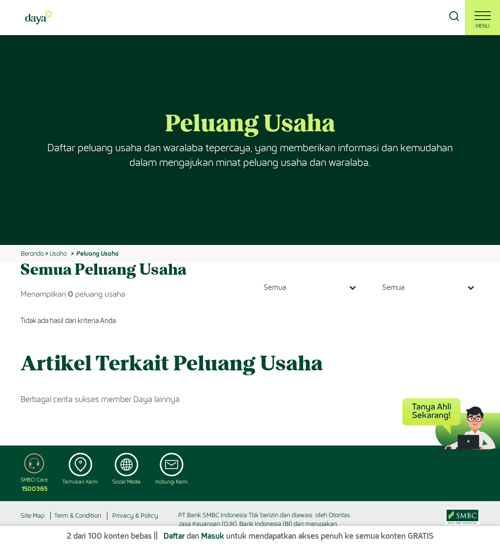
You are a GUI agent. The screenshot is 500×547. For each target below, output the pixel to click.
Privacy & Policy (135, 515)
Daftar (174, 536)
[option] (250, 140)
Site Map (32, 515)
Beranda (32, 253)
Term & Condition (77, 515)
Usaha (57, 253)
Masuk (212, 536)
